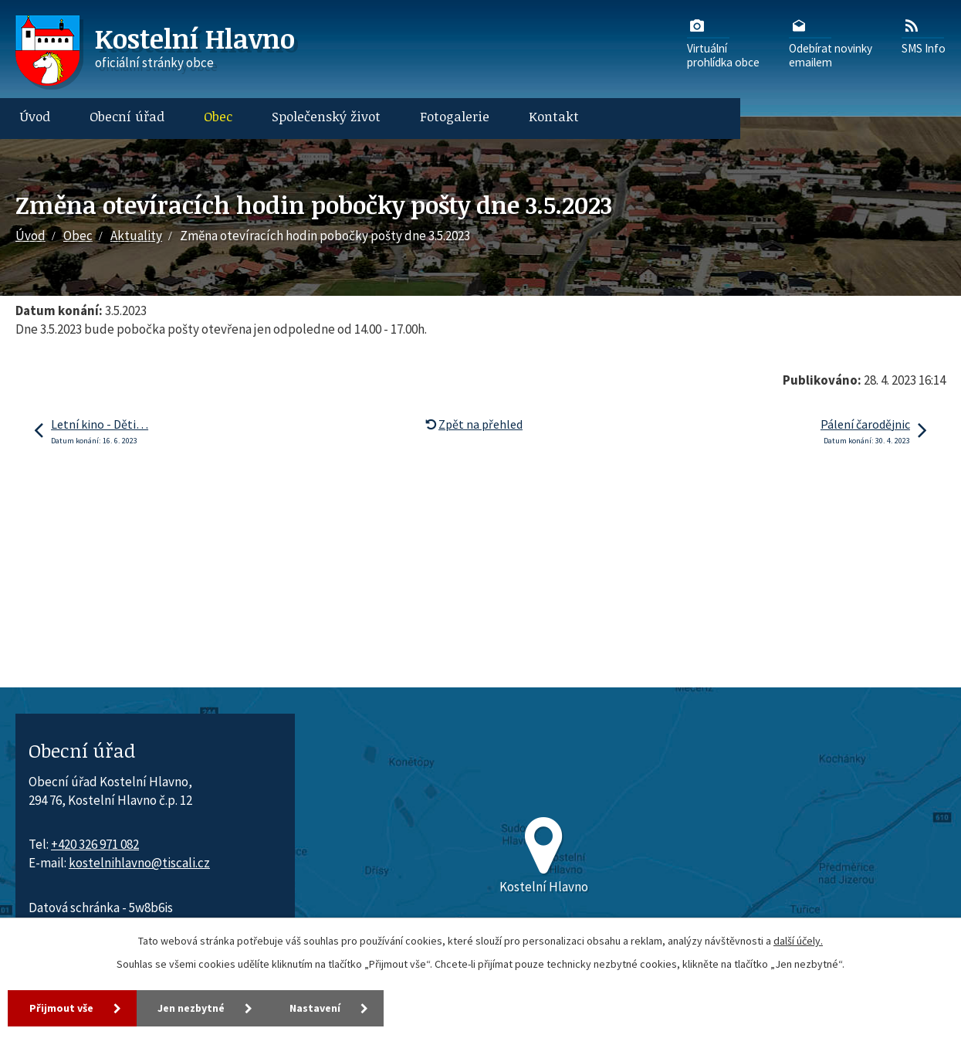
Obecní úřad (127, 116)
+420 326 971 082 (95, 844)
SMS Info (924, 35)
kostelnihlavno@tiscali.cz (139, 862)
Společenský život (326, 116)
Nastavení (316, 1008)
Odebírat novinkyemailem (830, 42)
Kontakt (554, 116)
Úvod (35, 116)
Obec (218, 116)
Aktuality (136, 235)
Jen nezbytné (192, 1008)
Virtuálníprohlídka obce (723, 42)
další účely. (798, 941)
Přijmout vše (61, 1008)
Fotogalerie (454, 116)
